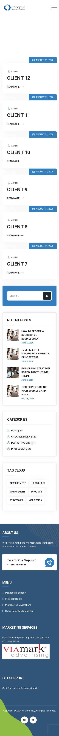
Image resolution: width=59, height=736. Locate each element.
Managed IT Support (15, 592)
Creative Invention (23, 437)
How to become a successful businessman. (32, 335)
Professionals (21, 449)
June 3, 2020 (27, 343)
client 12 (18, 78)
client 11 (18, 115)
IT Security (38, 483)
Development (18, 483)
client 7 (17, 264)
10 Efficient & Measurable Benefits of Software (35, 353)
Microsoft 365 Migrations (18, 605)
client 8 (17, 227)
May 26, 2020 (27, 398)
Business (17, 431)
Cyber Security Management (19, 611)
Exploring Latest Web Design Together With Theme (35, 372)
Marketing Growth (23, 443)
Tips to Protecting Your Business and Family (34, 391)
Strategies (16, 500)
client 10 (18, 152)
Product (36, 491)
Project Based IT (13, 598)
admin (12, 71)
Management (17, 491)
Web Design (35, 500)
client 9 (17, 189)
